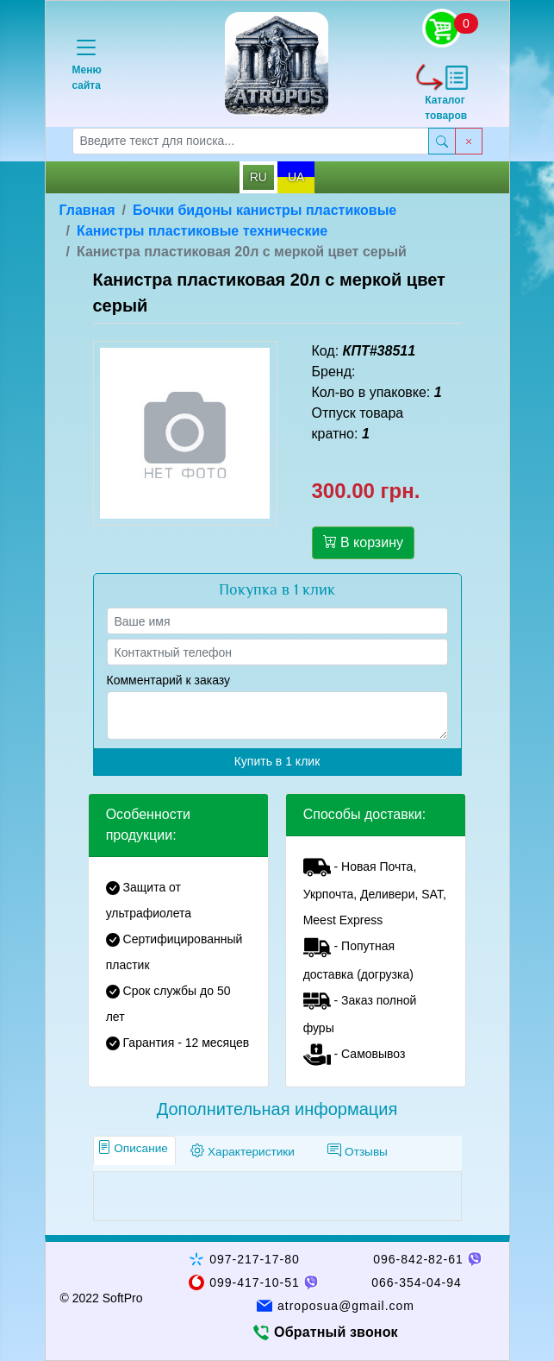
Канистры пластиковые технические (202, 231)
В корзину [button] (363, 542)
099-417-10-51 (254, 1282)
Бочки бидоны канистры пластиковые (264, 210)
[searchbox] (250, 141)
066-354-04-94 (416, 1282)
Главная (87, 210)
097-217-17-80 (254, 1259)
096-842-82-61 (418, 1259)
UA (296, 177)
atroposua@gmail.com (345, 1306)
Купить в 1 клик (277, 761)
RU (258, 177)
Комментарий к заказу (169, 680)
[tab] (135, 1150)
